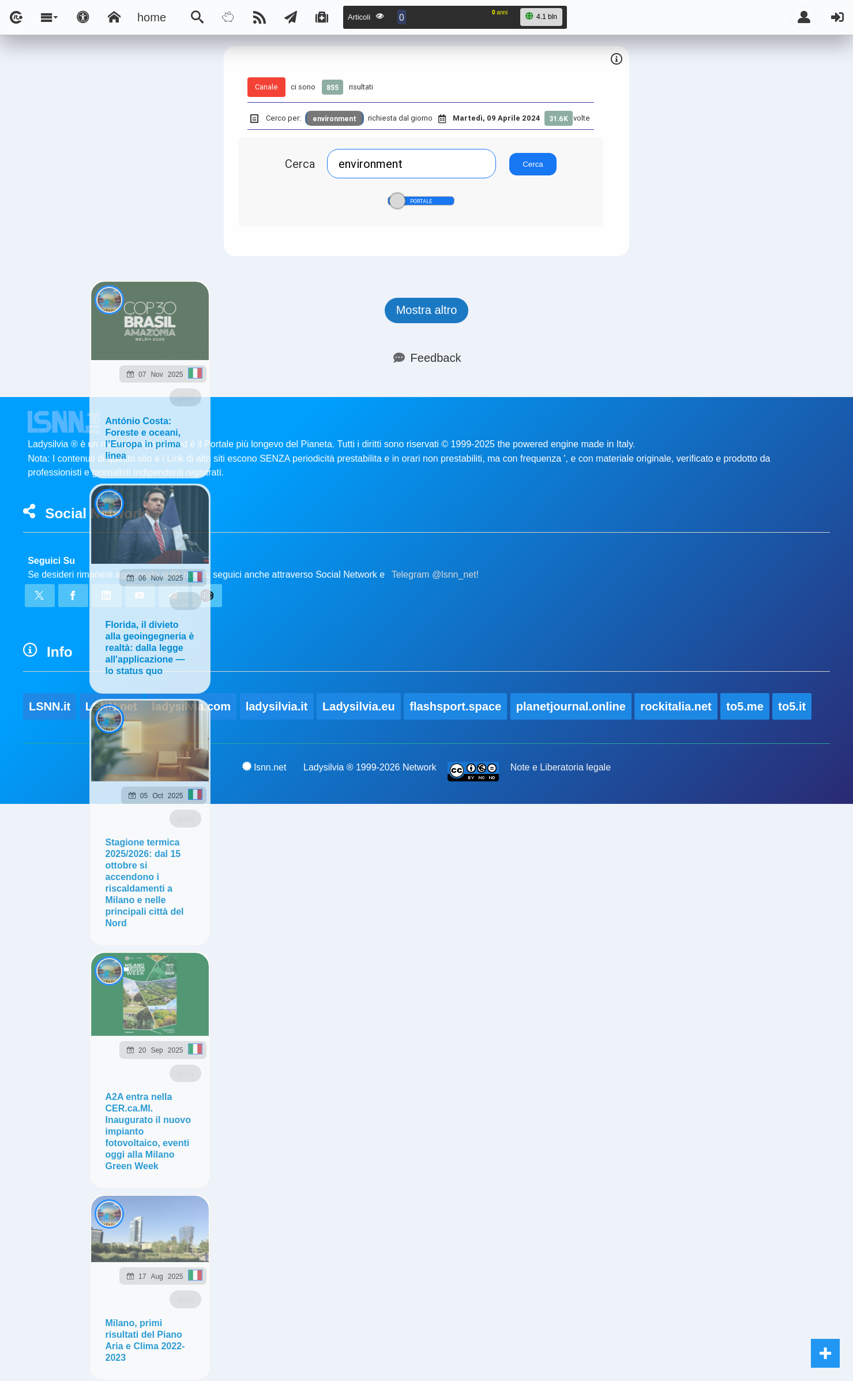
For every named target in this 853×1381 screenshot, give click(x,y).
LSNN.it (49, 706)
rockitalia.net (675, 706)
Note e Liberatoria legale (560, 767)
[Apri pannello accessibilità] (83, 17)
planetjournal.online (571, 706)
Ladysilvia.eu (358, 706)
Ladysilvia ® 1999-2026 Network (370, 767)
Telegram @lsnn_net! (435, 574)
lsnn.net (264, 767)
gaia (185, 397)
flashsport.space (455, 706)
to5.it (792, 706)
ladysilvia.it (277, 706)
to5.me (744, 706)
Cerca (300, 163)
